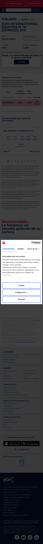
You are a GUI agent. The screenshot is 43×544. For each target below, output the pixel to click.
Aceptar (22, 285)
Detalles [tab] (21, 249)
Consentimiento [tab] (8, 249)
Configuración (21, 292)
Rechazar (21, 299)
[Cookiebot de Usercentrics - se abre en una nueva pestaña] (31, 242)
